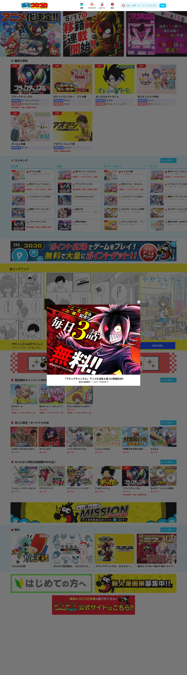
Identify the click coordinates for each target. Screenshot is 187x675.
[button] (82, 5)
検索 (162, 6)
